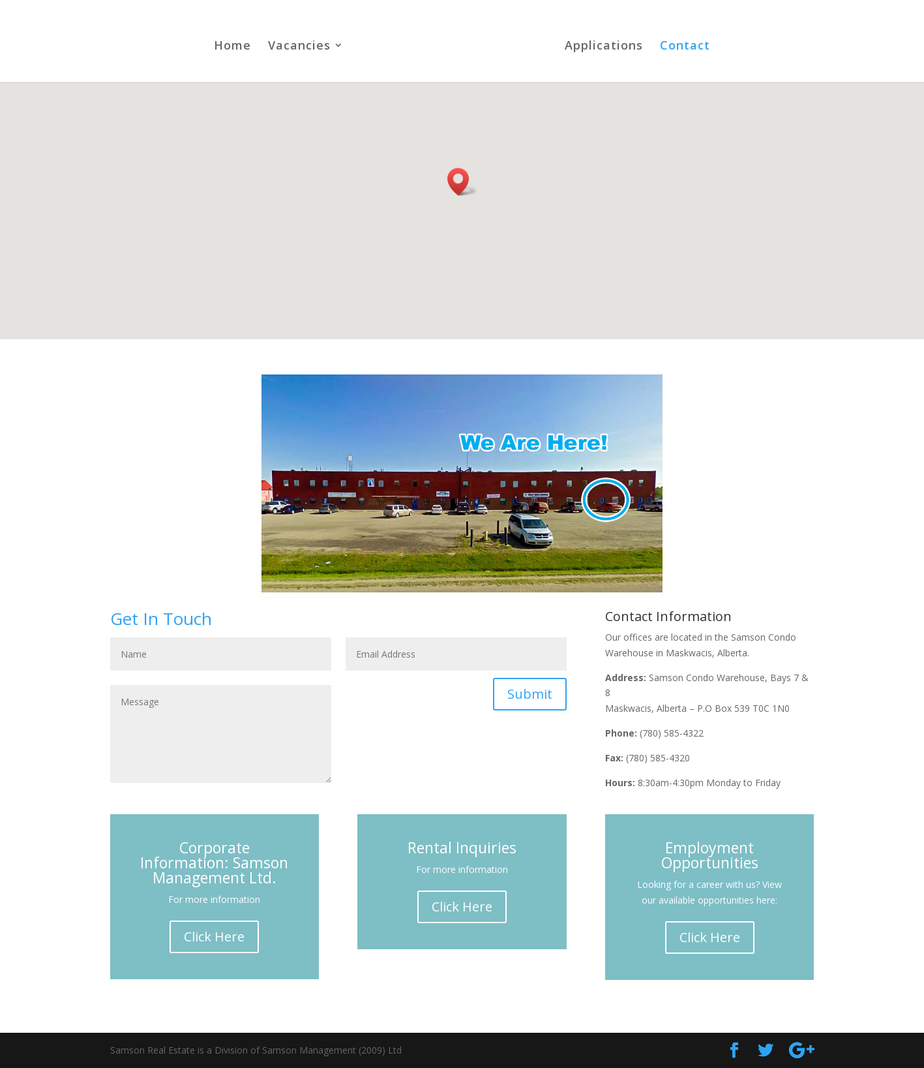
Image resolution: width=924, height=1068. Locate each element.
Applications (604, 46)
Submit (529, 694)
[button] (462, 182)
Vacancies (299, 46)
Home (232, 46)
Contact (685, 46)
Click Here (214, 936)
